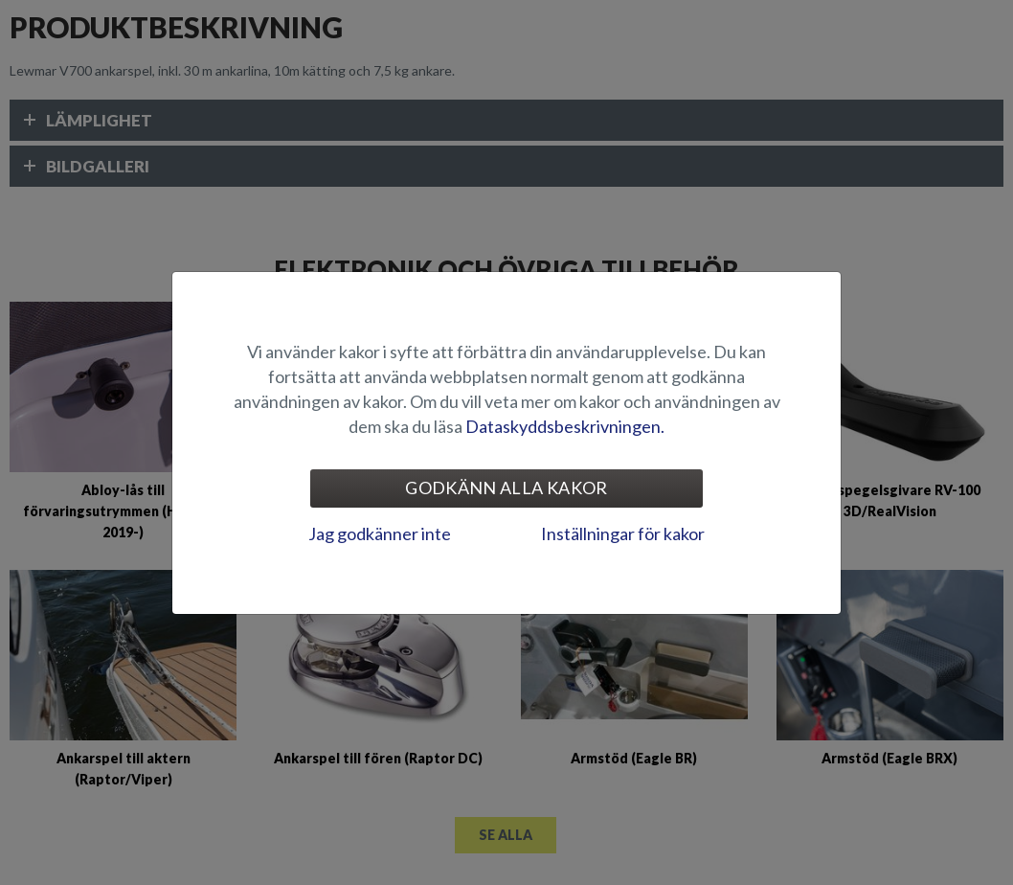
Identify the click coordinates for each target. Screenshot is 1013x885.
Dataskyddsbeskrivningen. (564, 426)
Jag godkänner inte (379, 533)
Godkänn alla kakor (506, 487)
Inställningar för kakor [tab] (623, 533)
